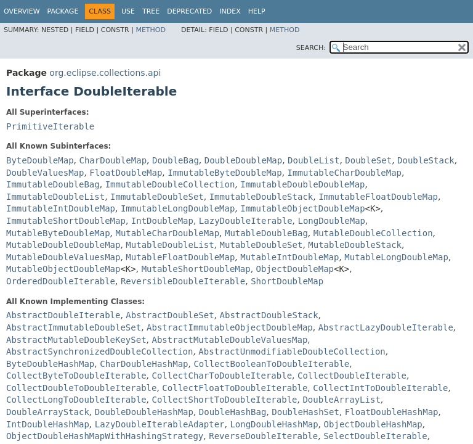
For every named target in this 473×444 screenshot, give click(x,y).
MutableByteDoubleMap (58, 233)
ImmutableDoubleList (55, 197)
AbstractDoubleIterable (63, 315)
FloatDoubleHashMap (392, 412)
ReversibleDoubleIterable (183, 281)
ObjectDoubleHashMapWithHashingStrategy (104, 436)
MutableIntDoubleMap (289, 257)
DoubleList (313, 160)
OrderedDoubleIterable (60, 281)
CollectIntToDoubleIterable (380, 388)
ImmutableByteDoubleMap (224, 173)
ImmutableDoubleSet (157, 197)
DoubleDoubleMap (243, 160)
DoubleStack (426, 160)
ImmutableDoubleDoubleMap (302, 184)
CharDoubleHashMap (144, 364)
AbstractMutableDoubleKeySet (76, 340)
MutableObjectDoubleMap (63, 269)
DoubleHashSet (305, 412)
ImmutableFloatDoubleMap (378, 197)
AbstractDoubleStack (269, 315)
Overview (22, 11)
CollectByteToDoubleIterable (76, 375)
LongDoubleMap (331, 221)
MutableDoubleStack (355, 245)
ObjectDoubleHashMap (373, 424)
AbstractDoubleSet (170, 315)
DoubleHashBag (233, 412)
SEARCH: (311, 48)
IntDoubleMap (162, 221)
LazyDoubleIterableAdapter (160, 424)
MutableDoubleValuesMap (63, 257)
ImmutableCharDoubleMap (345, 173)
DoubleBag (175, 160)
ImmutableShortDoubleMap (66, 221)
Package (63, 11)
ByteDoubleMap (40, 160)
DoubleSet (368, 160)
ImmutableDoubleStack (261, 197)
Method (150, 30)
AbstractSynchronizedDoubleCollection (99, 351)
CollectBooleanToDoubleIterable (271, 364)
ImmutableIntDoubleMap (60, 208)
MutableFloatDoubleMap (180, 257)
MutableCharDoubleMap (167, 233)
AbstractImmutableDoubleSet (73, 327)
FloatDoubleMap (125, 173)
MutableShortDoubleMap (196, 269)
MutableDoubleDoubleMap (63, 245)
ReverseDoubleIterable (263, 436)
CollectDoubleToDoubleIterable (81, 388)
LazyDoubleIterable (246, 221)
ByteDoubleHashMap (50, 364)
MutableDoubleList (170, 245)
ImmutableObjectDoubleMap (302, 208)
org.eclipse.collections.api (105, 73)
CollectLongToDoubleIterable (76, 400)
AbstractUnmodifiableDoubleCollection (291, 351)
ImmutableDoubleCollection (170, 184)
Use (128, 11)
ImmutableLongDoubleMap (178, 208)
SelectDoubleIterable (375, 436)
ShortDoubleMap (287, 281)
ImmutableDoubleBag (53, 184)
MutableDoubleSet (261, 245)
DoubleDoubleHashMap (144, 412)
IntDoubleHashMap (47, 424)
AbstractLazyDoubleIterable (385, 327)
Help (256, 11)
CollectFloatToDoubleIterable (234, 388)
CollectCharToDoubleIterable (222, 375)
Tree (151, 11)
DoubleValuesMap (45, 173)
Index (229, 11)
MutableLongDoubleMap (396, 257)
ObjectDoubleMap (295, 269)
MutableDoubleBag (266, 233)
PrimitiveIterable (50, 126)
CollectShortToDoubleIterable (224, 400)
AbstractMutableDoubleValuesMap (229, 340)
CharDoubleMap (113, 160)
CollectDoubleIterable (351, 375)
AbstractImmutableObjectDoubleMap (230, 327)
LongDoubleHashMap (274, 424)
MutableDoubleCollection (373, 233)
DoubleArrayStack (47, 412)
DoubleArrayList (341, 400)
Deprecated (189, 11)
